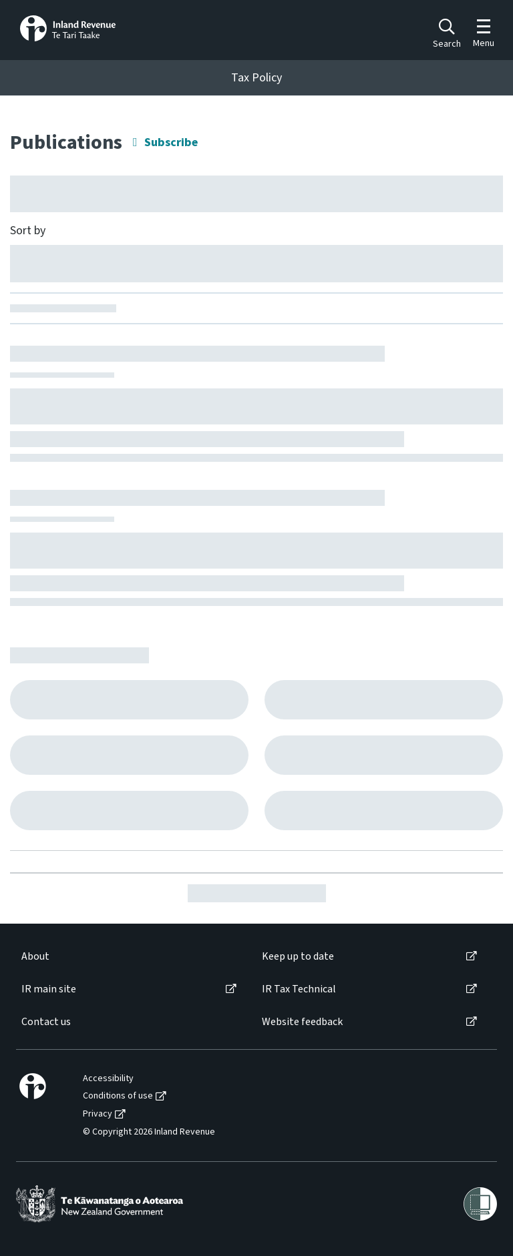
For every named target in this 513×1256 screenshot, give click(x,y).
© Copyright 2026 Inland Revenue (149, 1132)
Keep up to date (298, 956)
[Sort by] (256, 263)
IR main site (48, 989)
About (35, 956)
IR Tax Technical (299, 989)
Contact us (46, 1022)
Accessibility (108, 1078)
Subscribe (171, 142)
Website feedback (302, 1022)
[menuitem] (127, 956)
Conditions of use (118, 1096)
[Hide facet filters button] (256, 194)
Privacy (97, 1114)
